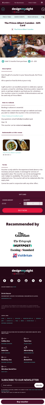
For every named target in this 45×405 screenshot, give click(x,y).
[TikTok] (40, 280)
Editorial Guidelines (7, 323)
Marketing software (29, 362)
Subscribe (39, 385)
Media (22, 320)
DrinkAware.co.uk (6, 298)
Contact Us (10, 320)
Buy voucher (22, 401)
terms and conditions (34, 389)
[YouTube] (26, 280)
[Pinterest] (18, 280)
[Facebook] (4, 280)
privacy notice (5, 391)
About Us (9, 318)
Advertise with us (28, 318)
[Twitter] (33, 280)
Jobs (2, 320)
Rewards (38, 318)
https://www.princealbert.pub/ (12, 116)
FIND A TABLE (7, 17)
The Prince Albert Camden (22, 29)
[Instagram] (11, 280)
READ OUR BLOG (33, 17)
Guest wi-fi (4, 371)
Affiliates (17, 318)
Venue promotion (29, 353)
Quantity (27, 200)
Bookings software (6, 343)
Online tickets (28, 343)
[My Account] (42, 2)
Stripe (14, 286)
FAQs (17, 320)
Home (2, 318)
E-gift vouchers (5, 353)
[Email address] (17, 385)
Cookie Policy (30, 320)
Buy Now (22, 210)
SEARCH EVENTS (19, 17)
